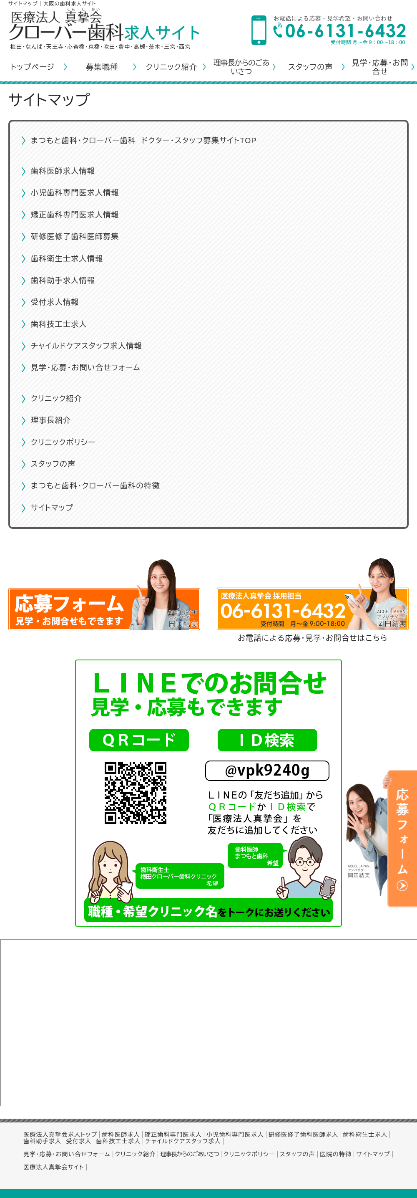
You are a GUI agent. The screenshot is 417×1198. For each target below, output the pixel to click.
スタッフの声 (310, 67)
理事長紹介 (51, 420)
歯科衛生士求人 (365, 1134)
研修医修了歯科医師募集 (75, 237)
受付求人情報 (55, 302)
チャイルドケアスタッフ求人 (183, 1141)
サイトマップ (52, 508)
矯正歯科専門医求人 (173, 1134)
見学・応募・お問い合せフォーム (86, 368)
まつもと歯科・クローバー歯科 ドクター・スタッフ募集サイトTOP (144, 140)
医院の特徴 (336, 1154)
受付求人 (79, 1141)
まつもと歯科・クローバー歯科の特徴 (95, 486)
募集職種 (102, 67)
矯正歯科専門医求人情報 (75, 215)
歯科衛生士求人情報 (67, 259)
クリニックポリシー (63, 442)
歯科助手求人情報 (63, 280)
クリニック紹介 (171, 67)
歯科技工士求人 (59, 324)
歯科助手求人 (42, 1141)
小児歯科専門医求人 (235, 1134)
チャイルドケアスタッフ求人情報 (86, 346)
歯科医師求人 (121, 1134)
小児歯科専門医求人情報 (75, 193)
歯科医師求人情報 (63, 171)
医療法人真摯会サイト (53, 1167)
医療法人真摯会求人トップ (60, 1134)
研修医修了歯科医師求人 (304, 1134)
